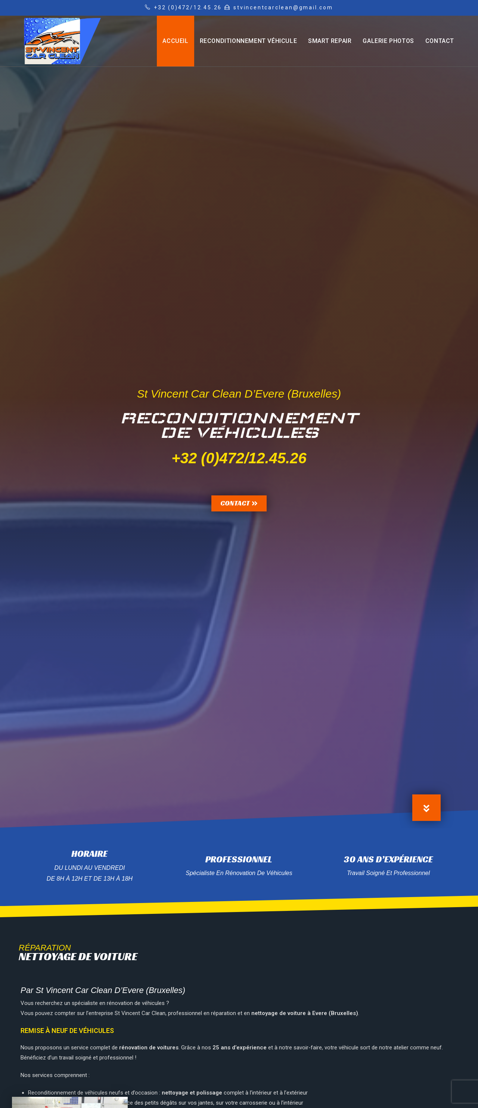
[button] (239, 503)
